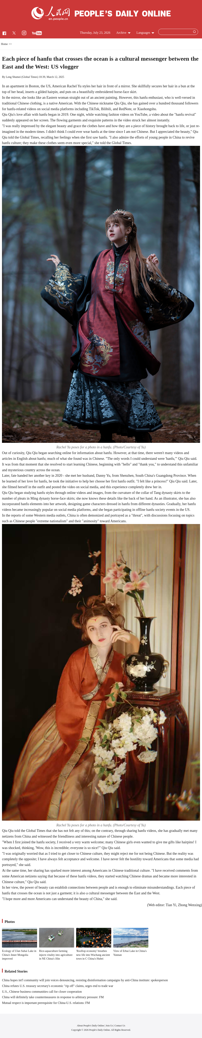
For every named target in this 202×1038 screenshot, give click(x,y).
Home (4, 44)
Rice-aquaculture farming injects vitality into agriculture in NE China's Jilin (55, 955)
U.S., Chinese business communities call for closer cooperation (42, 991)
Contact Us (120, 1025)
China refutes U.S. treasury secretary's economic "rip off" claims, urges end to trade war (57, 986)
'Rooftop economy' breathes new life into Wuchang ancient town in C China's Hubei (93, 955)
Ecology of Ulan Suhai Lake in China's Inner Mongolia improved (19, 955)
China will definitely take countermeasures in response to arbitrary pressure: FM (53, 997)
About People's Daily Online (90, 1025)
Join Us (109, 1025)
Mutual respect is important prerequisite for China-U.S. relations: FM (46, 1002)
